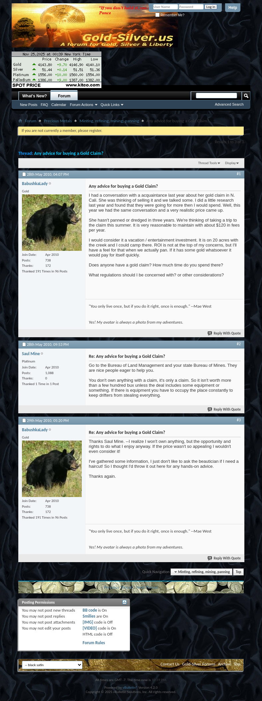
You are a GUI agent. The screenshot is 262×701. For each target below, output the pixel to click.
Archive (224, 663)
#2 (239, 344)
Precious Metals (58, 120)
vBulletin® (130, 687)
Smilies (89, 616)
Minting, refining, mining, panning (109, 120)
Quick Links (110, 105)
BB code (90, 610)
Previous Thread (118, 587)
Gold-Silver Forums (198, 663)
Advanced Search (229, 104)
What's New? (34, 96)
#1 (239, 173)
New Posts (29, 105)
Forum (64, 96)
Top (238, 572)
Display (230, 163)
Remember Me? (169, 15)
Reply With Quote (224, 333)
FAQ (44, 105)
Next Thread (147, 587)
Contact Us (170, 663)
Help (232, 7)
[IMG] (88, 622)
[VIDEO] (90, 628)
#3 (239, 420)
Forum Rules (94, 642)
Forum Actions (81, 105)
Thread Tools (207, 163)
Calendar (59, 105)
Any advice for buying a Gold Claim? (68, 153)
